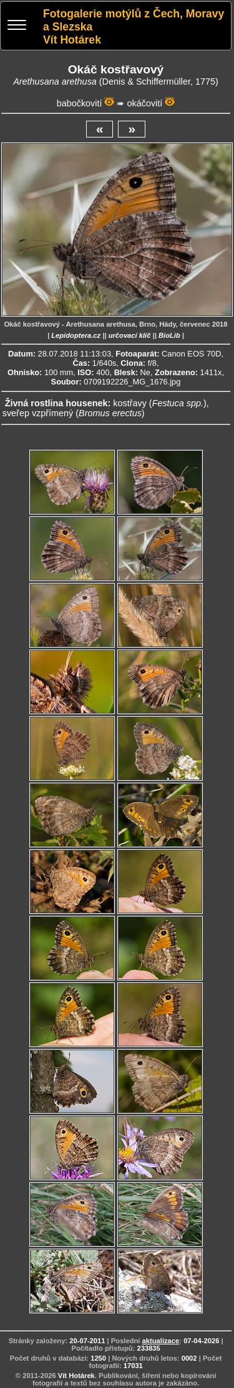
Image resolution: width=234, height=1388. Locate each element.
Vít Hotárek (76, 1375)
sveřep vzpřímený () (73, 413)
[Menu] (17, 26)
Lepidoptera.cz (75, 335)
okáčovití (144, 103)
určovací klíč (130, 335)
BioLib (169, 335)
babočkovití (79, 103)
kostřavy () (160, 403)
